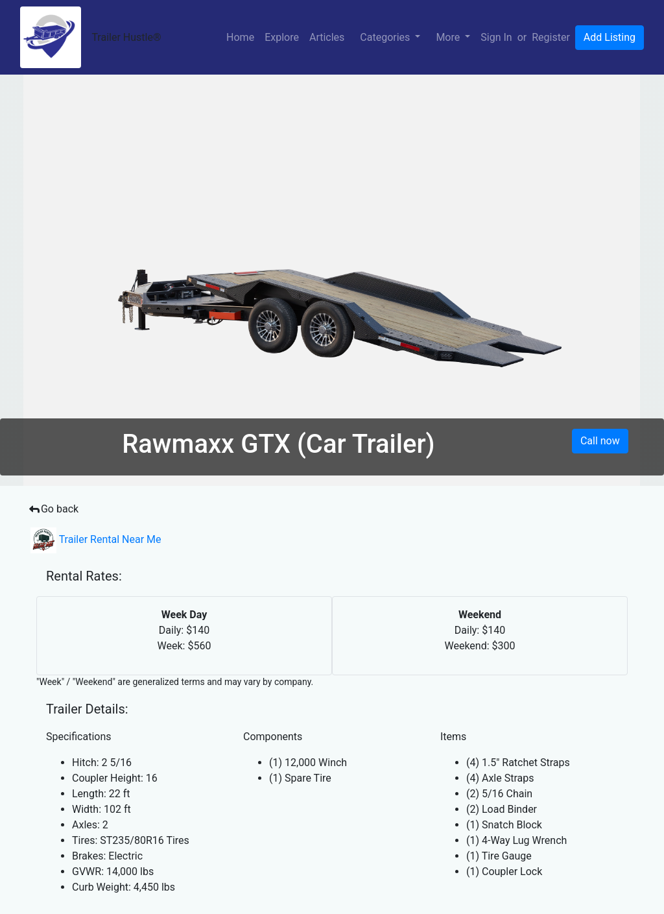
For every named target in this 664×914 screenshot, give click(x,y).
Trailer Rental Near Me (95, 539)
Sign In (496, 37)
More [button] (449, 37)
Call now (600, 441)
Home (240, 37)
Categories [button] (386, 37)
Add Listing (609, 37)
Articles (326, 37)
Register (551, 37)
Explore (282, 37)
